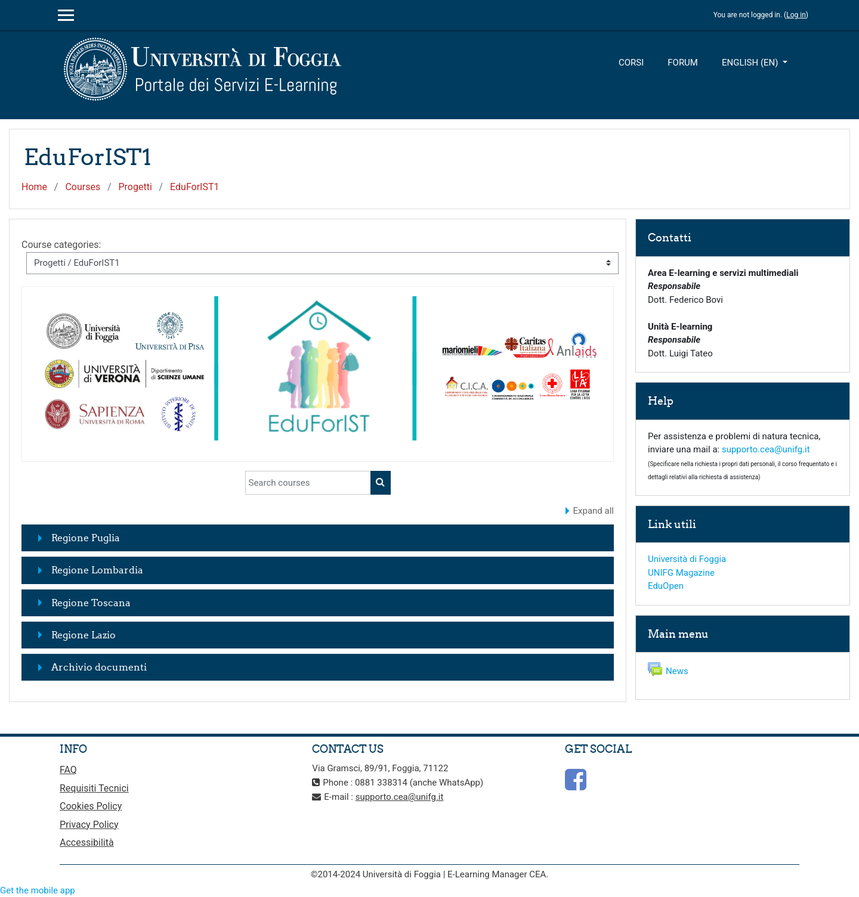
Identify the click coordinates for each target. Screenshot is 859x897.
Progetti (135, 187)
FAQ (68, 769)
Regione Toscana (91, 603)
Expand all (593, 510)
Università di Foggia (687, 559)
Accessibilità (87, 842)
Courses (82, 187)
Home (34, 187)
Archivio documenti (99, 667)
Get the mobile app (37, 890)
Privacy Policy (89, 824)
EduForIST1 (194, 187)
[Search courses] (308, 483)
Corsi (631, 62)
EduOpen (666, 586)
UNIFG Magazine (681, 572)
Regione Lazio (83, 635)
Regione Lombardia (97, 570)
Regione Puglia (85, 538)
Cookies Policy (91, 806)
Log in (796, 15)
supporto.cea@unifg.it (766, 449)
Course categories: (61, 244)
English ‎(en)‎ (751, 62)
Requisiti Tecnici (94, 788)
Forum (683, 62)
